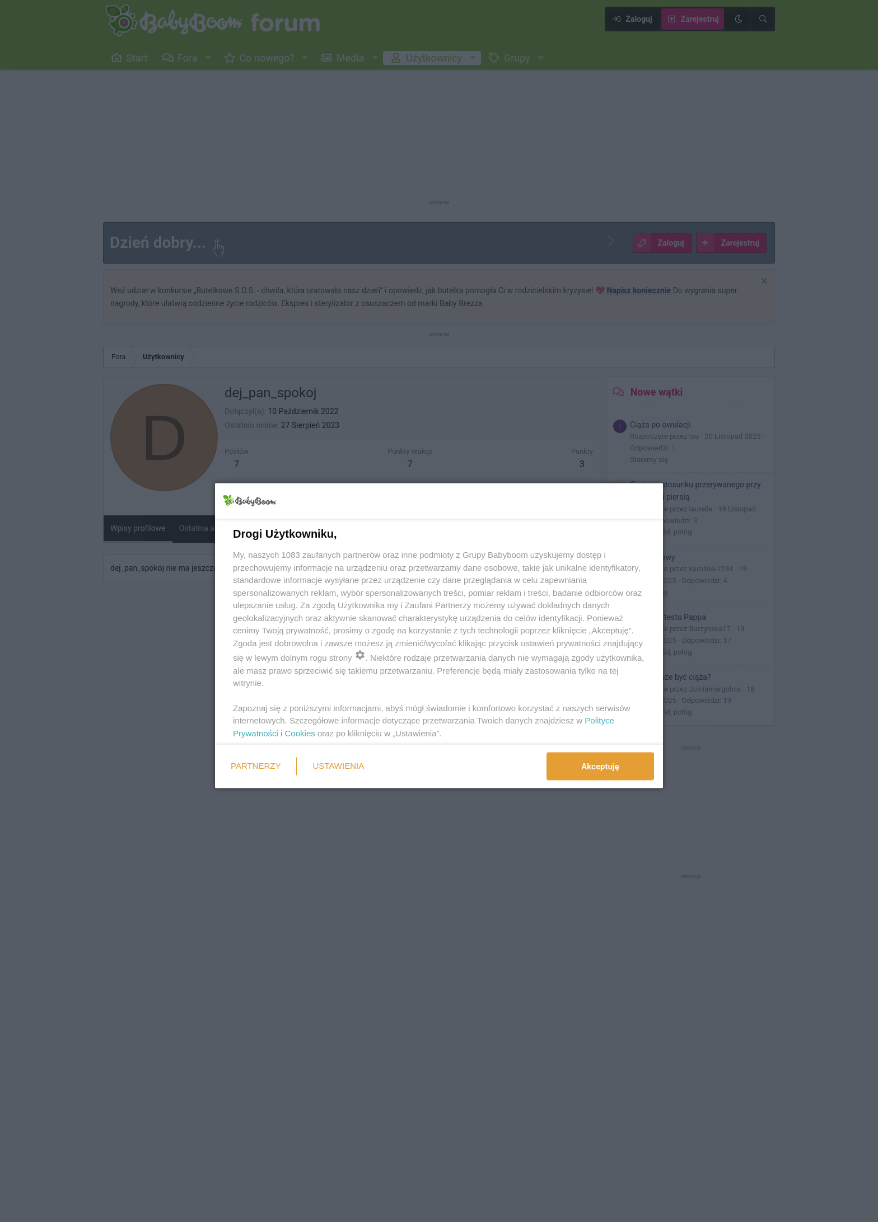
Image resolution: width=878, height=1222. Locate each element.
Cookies (300, 732)
